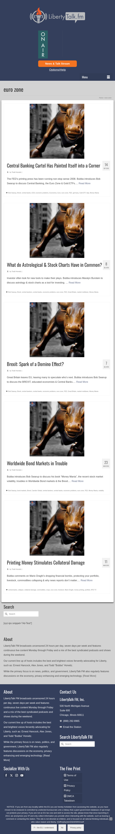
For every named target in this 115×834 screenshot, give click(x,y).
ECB (33, 193)
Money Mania (94, 193)
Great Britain (72, 292)
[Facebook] (6, 775)
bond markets (21, 490)
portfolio (87, 590)
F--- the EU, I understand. (44, 828)
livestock (61, 590)
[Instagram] (17, 775)
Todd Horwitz (16, 172)
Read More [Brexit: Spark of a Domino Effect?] (82, 382)
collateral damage (30, 590)
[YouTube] (22, 775)
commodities (41, 590)
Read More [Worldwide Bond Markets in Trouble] (77, 481)
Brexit (19, 193)
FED (70, 193)
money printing (79, 590)
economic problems (42, 193)
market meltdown (82, 292)
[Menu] (96, 77)
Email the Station (72, 727)
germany (75, 193)
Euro (59, 193)
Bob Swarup (12, 193)
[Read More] (89, 676)
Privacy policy (75, 828)
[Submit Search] (6, 614)
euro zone (65, 193)
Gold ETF (82, 193)
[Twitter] (11, 775)
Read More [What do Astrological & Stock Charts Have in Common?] (75, 282)
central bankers (27, 292)
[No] (111, 819)
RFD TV (93, 590)
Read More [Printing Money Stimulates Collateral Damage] (87, 580)
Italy (87, 193)
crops (48, 590)
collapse (21, 590)
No (62, 828)
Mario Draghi (69, 590)
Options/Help (57, 69)
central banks (26, 193)
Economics (53, 193)
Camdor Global (37, 490)
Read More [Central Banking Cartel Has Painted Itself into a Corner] (84, 183)
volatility (101, 490)
